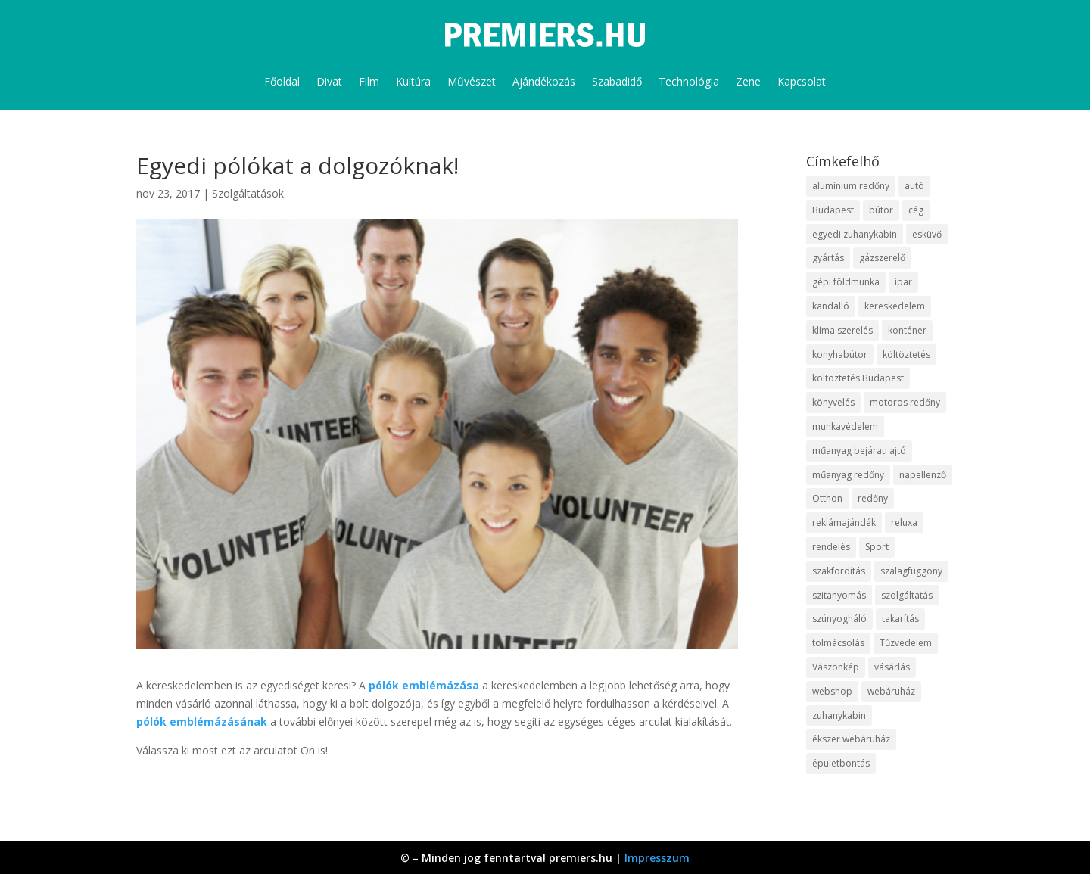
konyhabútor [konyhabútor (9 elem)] (839, 354)
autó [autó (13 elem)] (914, 185)
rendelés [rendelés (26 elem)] (831, 546)
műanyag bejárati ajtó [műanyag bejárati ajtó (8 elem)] (859, 450)
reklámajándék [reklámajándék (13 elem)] (844, 522)
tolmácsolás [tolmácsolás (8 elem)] (838, 642)
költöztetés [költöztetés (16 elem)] (906, 354)
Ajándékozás (543, 81)
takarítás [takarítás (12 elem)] (900, 618)
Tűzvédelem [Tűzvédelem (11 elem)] (906, 642)
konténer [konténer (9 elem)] (907, 330)
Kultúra (413, 81)
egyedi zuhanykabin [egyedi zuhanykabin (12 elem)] (854, 234)
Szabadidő (617, 81)
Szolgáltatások (248, 193)
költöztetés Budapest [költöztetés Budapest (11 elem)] (858, 378)
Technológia (689, 81)
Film (369, 81)
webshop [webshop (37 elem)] (832, 691)
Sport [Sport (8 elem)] (877, 546)
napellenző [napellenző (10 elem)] (922, 474)
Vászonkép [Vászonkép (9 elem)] (835, 667)
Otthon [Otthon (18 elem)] (827, 498)
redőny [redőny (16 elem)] (873, 498)
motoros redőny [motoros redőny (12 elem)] (905, 402)
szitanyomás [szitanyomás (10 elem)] (839, 595)
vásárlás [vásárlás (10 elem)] (892, 667)
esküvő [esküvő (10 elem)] (927, 234)
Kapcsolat (801, 81)
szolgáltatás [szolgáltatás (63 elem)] (907, 595)
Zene (748, 81)
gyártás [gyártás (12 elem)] (828, 257)
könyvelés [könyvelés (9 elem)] (833, 402)
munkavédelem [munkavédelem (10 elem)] (845, 426)
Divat (329, 81)
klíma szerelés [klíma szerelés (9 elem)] (842, 330)
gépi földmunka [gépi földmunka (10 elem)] (846, 281)
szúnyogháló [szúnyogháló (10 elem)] (839, 618)
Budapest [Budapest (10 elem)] (833, 210)
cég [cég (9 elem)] (915, 210)
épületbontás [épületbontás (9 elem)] (841, 763)
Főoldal (282, 81)
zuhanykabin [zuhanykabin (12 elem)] (839, 715)
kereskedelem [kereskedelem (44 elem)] (894, 306)
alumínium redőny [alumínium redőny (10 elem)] (850, 185)
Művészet (471, 81)
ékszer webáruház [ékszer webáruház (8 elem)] (851, 738)
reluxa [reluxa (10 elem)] (904, 522)
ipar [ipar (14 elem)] (903, 281)
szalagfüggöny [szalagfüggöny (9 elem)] (911, 571)
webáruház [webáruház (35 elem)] (891, 691)
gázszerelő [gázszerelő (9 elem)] (882, 257)
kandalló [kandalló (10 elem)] (830, 306)
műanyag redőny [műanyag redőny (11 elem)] (848, 474)
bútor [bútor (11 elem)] (881, 210)
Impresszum (657, 858)
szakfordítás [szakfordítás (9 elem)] (838, 571)
